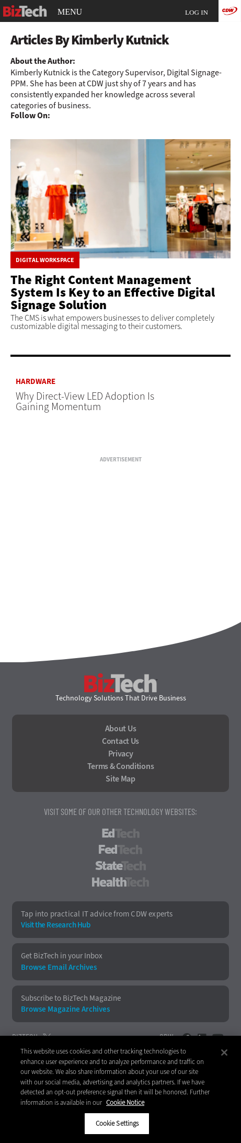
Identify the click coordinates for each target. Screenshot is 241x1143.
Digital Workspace (45, 260)
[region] (120, 1089)
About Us (120, 729)
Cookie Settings (117, 1123)
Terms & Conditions (120, 766)
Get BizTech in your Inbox (61, 956)
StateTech (120, 865)
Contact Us (120, 741)
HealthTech (120, 882)
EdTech (121, 833)
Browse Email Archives (59, 967)
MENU (70, 12)
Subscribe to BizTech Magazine (71, 998)
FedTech (120, 849)
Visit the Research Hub (55, 925)
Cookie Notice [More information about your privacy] (125, 1102)
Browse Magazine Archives (65, 1009)
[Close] (224, 1052)
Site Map (120, 779)
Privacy (120, 754)
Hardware (35, 382)
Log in (196, 12)
